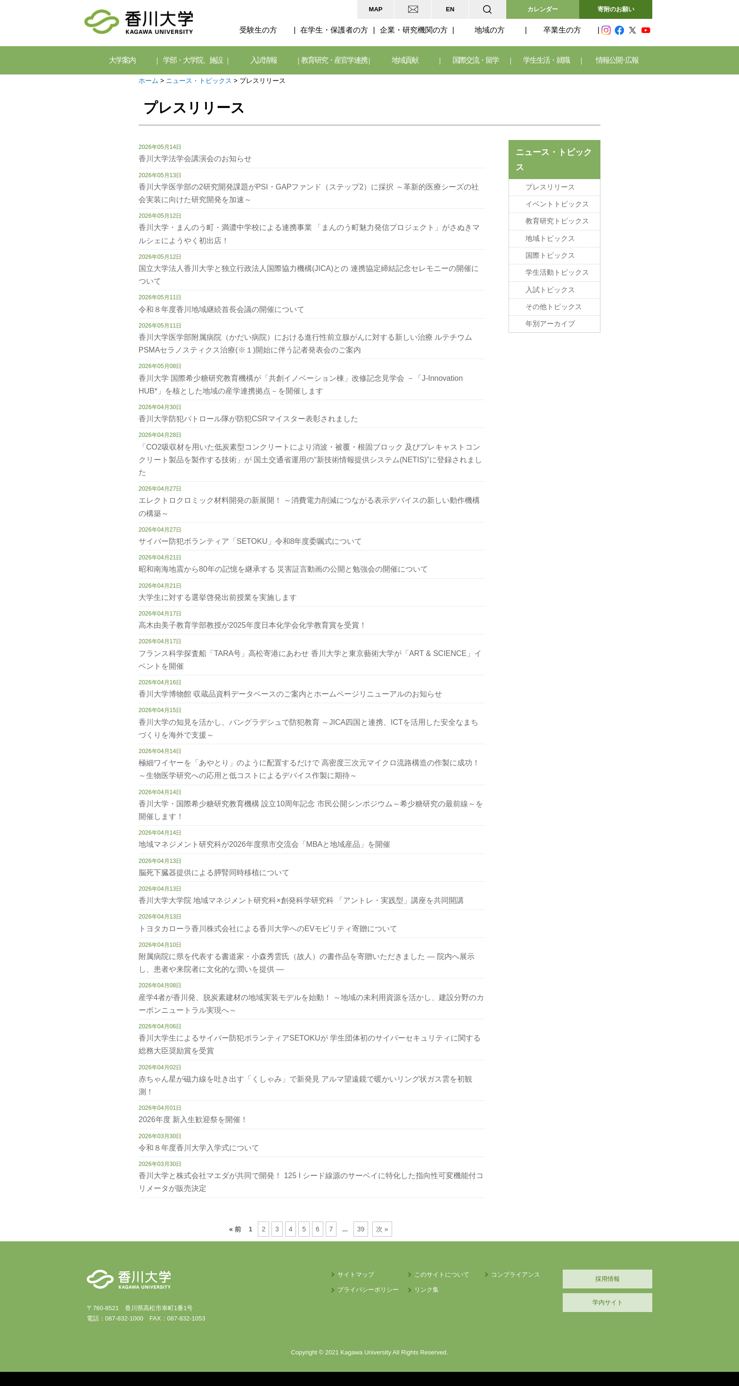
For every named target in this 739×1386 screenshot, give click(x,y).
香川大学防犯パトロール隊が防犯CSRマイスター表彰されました (248, 419)
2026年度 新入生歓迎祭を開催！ (193, 1119)
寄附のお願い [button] (616, 9)
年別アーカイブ (550, 324)
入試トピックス (550, 290)
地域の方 (490, 30)
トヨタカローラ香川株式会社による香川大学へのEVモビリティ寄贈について (268, 929)
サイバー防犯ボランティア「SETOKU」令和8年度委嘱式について (250, 541)
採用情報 (607, 1278)
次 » (382, 1229)
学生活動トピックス (557, 272)
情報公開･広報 (617, 60)
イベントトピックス (557, 204)
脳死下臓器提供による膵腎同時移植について (214, 873)
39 (360, 1229)
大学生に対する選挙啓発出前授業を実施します (218, 597)
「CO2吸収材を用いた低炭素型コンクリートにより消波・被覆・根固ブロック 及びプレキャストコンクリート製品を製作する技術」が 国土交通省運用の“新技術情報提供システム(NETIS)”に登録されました (310, 459)
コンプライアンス (515, 1274)
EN (450, 9)
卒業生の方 (562, 30)
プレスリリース (550, 187)
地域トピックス (550, 238)
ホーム (148, 80)
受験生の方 (258, 30)
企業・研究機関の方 (414, 30)
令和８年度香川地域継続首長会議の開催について (221, 309)
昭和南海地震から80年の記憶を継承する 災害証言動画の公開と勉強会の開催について (283, 569)
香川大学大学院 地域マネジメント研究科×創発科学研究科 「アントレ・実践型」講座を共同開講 (301, 900)
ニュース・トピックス (199, 80)
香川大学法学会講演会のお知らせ (195, 159)
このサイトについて (441, 1274)
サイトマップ (355, 1274)
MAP (376, 9)
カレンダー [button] (542, 9)
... (345, 1229)
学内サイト (607, 1302)
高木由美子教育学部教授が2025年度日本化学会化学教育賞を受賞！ (253, 625)
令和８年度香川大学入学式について (199, 1148)
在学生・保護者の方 (334, 30)
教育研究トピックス (557, 221)
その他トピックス (554, 307)
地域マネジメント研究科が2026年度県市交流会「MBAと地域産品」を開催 (264, 844)
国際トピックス (550, 255)
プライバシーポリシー (368, 1289)
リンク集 (426, 1289)
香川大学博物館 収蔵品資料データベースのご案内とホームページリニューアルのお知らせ (290, 694)
